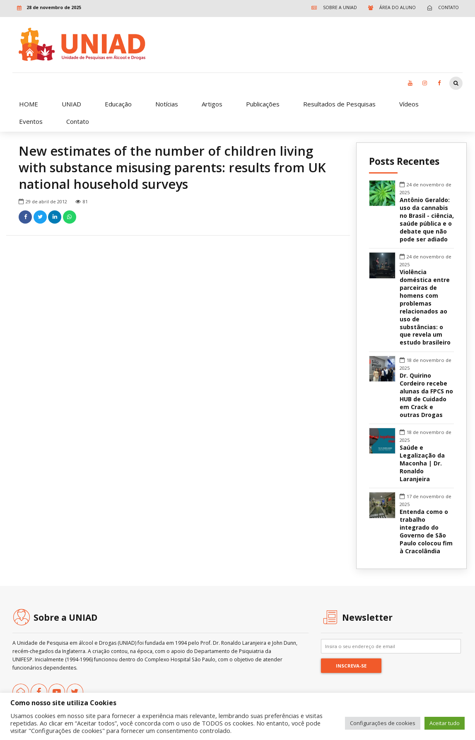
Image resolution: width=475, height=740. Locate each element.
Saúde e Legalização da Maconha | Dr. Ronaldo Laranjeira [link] (422, 463)
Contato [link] (77, 121)
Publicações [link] (263, 104)
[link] (332, 7)
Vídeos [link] (409, 104)
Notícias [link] (166, 104)
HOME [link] (28, 104)
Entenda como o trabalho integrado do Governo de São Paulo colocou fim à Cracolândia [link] (426, 531)
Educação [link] (118, 104)
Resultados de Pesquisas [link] (339, 104)
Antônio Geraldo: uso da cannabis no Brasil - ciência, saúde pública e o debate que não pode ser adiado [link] (427, 219)
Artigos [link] (212, 104)
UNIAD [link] (71, 104)
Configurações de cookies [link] (382, 723)
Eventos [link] (31, 121)
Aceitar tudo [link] (444, 723)
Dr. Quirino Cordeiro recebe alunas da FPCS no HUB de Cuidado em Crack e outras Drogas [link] (426, 395)
